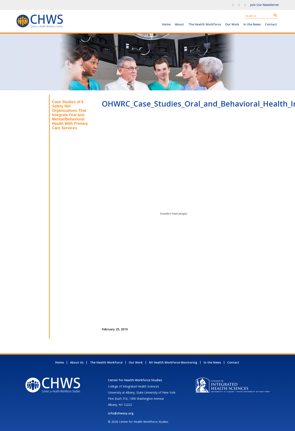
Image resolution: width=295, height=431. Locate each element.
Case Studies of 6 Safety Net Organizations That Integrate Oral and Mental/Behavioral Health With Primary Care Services (70, 115)
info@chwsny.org (120, 413)
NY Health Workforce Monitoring (173, 362)
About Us (77, 362)
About (179, 24)
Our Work (232, 24)
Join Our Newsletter (264, 5)
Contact (271, 24)
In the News (252, 24)
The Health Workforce (204, 24)
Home (166, 24)
